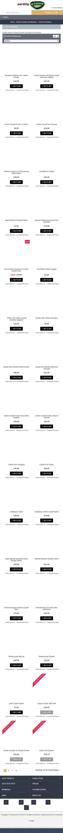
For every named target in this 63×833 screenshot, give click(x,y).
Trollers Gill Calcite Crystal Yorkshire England (16, 319)
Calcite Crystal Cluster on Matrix (16, 124)
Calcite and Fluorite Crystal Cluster (16, 367)
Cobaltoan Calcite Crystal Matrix (47, 512)
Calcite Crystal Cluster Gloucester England (16, 416)
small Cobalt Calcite (16, 703)
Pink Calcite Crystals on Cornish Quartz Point (16, 270)
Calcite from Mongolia (16, 465)
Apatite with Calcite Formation (47, 318)
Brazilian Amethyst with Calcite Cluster (16, 76)
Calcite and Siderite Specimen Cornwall (46, 368)
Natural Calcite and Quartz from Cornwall (46, 221)
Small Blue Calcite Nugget (46, 269)
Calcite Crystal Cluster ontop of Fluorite (46, 416)
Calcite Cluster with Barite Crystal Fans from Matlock (46, 76)
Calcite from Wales (47, 465)
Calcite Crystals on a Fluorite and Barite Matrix (16, 172)
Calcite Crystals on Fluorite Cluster (16, 750)
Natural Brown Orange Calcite (16, 220)
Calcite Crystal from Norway (46, 124)
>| (16, 770)
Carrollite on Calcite (46, 171)
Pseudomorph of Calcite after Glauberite (46, 608)
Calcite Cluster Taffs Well (46, 703)
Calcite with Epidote (46, 750)
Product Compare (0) (13, 36)
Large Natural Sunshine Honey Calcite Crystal (16, 559)
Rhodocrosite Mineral (16, 656)
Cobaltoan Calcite (16, 512)
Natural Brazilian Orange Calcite (47, 559)
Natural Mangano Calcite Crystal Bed (16, 608)
